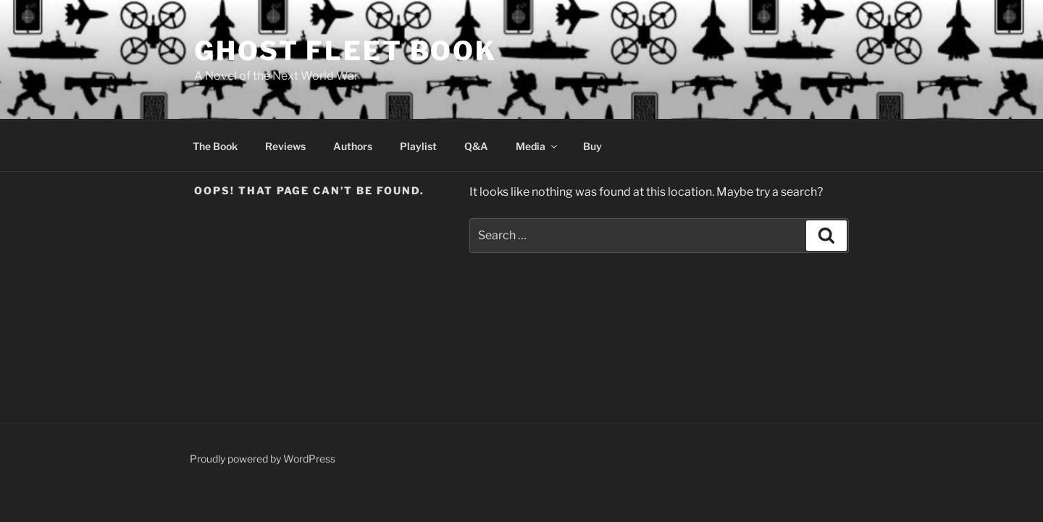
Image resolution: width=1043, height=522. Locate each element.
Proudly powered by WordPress (262, 458)
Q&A (476, 146)
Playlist (418, 146)
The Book (215, 146)
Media (537, 146)
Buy (592, 146)
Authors (352, 146)
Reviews (285, 146)
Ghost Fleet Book (345, 51)
